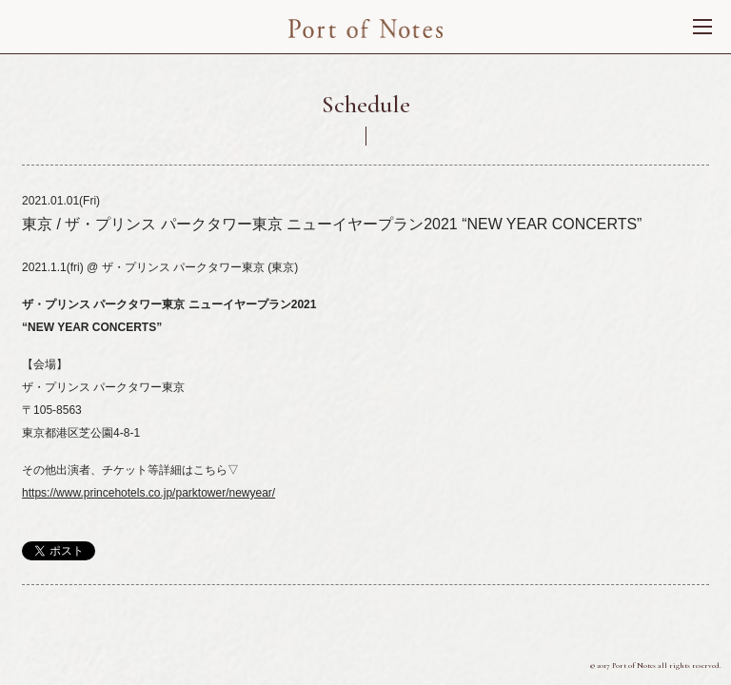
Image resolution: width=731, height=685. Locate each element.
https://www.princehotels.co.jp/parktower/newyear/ (148, 492)
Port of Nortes (366, 28)
